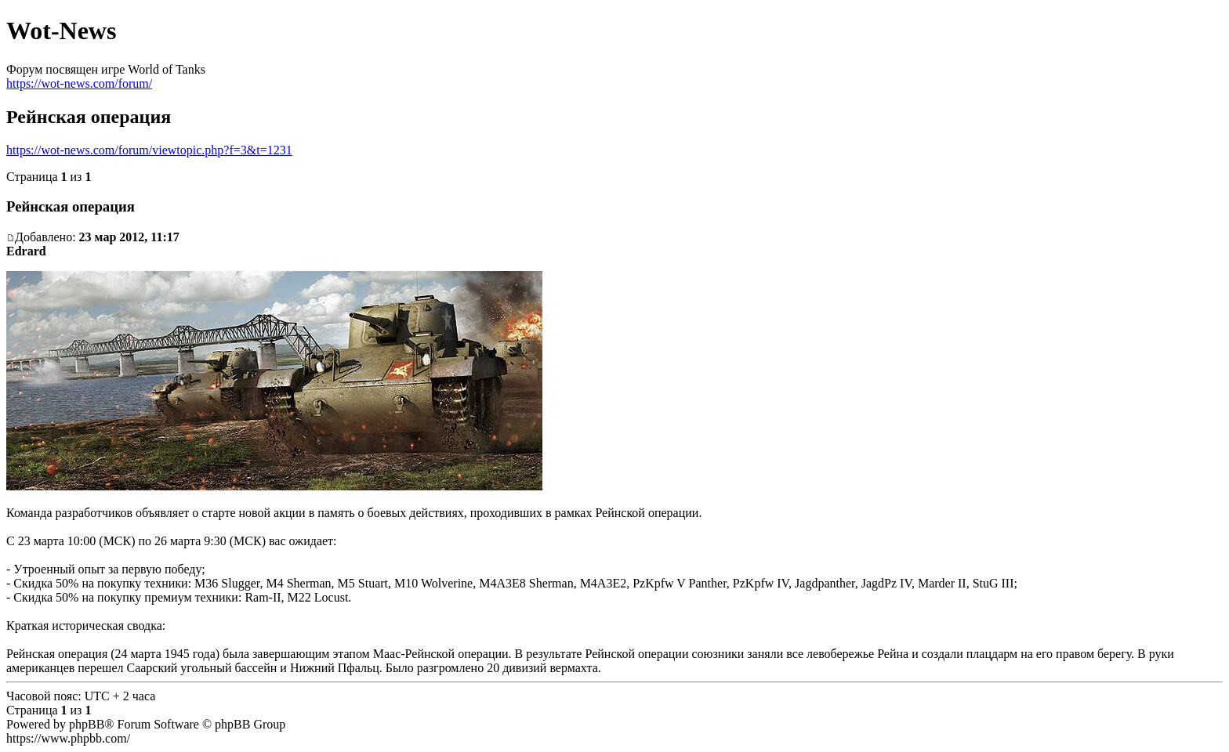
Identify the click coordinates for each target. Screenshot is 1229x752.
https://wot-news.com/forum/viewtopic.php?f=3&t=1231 (149, 150)
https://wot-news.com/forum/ (79, 83)
